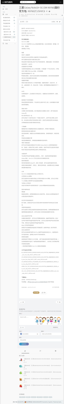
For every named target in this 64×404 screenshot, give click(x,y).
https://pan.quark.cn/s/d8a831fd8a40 (37, 282)
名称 (20, 331)
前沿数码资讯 (9, 17)
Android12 (33, 397)
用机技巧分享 (9, 20)
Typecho (50, 402)
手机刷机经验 (9, 23)
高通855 (28, 397)
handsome (61, 402)
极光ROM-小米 (9, 34)
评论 (20, 313)
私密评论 (55, 327)
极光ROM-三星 (9, 32)
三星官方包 (39, 397)
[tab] (25, 350)
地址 (20, 337)
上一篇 (22, 302)
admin (22, 14)
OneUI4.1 (46, 397)
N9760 (50, 397)
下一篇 (58, 302)
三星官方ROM (9, 37)
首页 (22, 21)
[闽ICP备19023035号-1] (18, 402)
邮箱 (42, 331)
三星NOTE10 (22, 397)
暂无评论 (48, 14)
